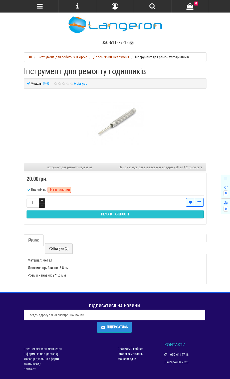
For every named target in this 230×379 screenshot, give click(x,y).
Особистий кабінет (130, 349)
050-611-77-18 (115, 42)
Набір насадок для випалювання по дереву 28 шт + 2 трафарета (160, 167)
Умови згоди (32, 364)
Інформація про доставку (41, 354)
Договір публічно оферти (41, 359)
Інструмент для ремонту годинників (69, 167)
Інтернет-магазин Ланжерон (43, 349)
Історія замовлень (130, 354)
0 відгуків (80, 83)
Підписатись (114, 327)
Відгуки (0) (59, 248)
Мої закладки (127, 359)
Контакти (30, 369)
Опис (34, 240)
